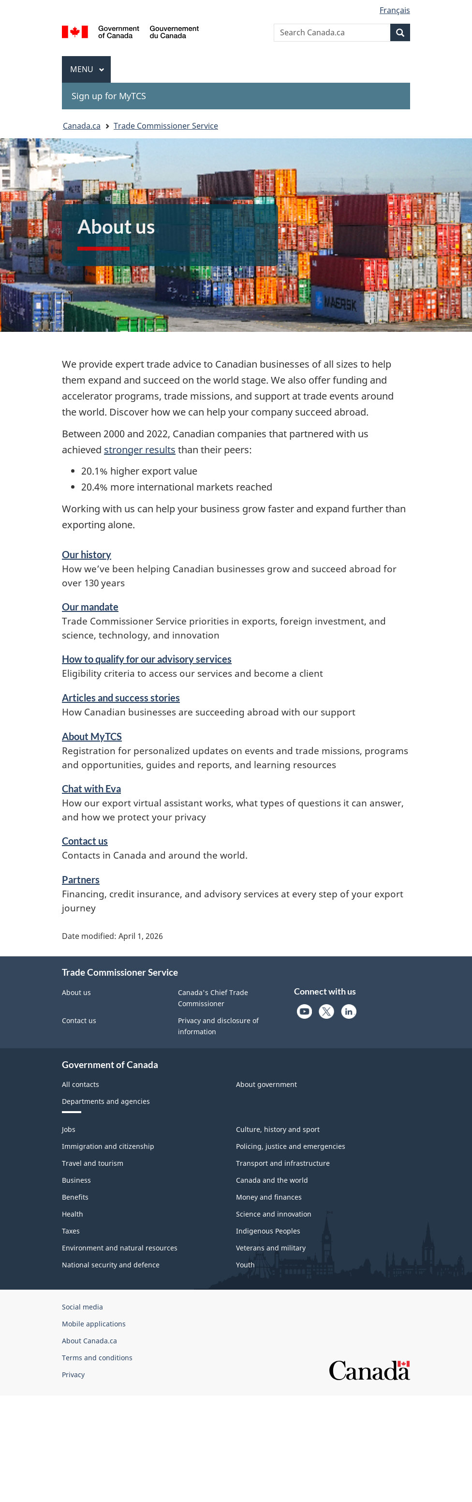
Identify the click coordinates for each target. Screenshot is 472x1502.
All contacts (80, 1084)
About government (266, 1084)
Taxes (71, 1230)
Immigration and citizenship (108, 1146)
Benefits (75, 1197)
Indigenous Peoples (268, 1230)
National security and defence (111, 1264)
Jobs (68, 1129)
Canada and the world (272, 1180)
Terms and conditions (97, 1357)
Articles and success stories (121, 697)
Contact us (85, 841)
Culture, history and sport (278, 1129)
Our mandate (90, 606)
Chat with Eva (91, 788)
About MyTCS (92, 736)
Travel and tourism (92, 1163)
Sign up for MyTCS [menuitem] (109, 96)
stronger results (140, 449)
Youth (245, 1264)
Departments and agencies (106, 1101)
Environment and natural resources (119, 1247)
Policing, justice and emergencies (290, 1146)
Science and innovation (273, 1214)
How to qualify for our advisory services (147, 659)
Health (72, 1214)
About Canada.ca (89, 1340)
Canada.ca (82, 125)
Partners (81, 879)
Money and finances (269, 1197)
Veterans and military (271, 1247)
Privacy (73, 1374)
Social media (82, 1306)
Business (76, 1180)
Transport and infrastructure (283, 1163)
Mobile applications (94, 1323)
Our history (86, 554)
